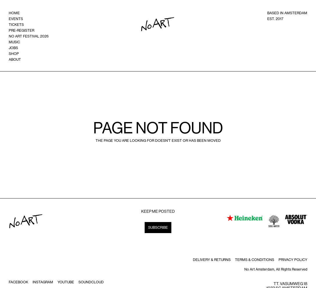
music (14, 42)
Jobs (13, 48)
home (14, 13)
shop (14, 53)
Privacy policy (293, 259)
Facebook (18, 282)
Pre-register (21, 30)
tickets (16, 24)
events (16, 19)
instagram (43, 282)
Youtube (66, 282)
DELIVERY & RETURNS (212, 259)
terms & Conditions (254, 259)
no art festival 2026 (29, 36)
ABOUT (15, 59)
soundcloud (91, 282)
